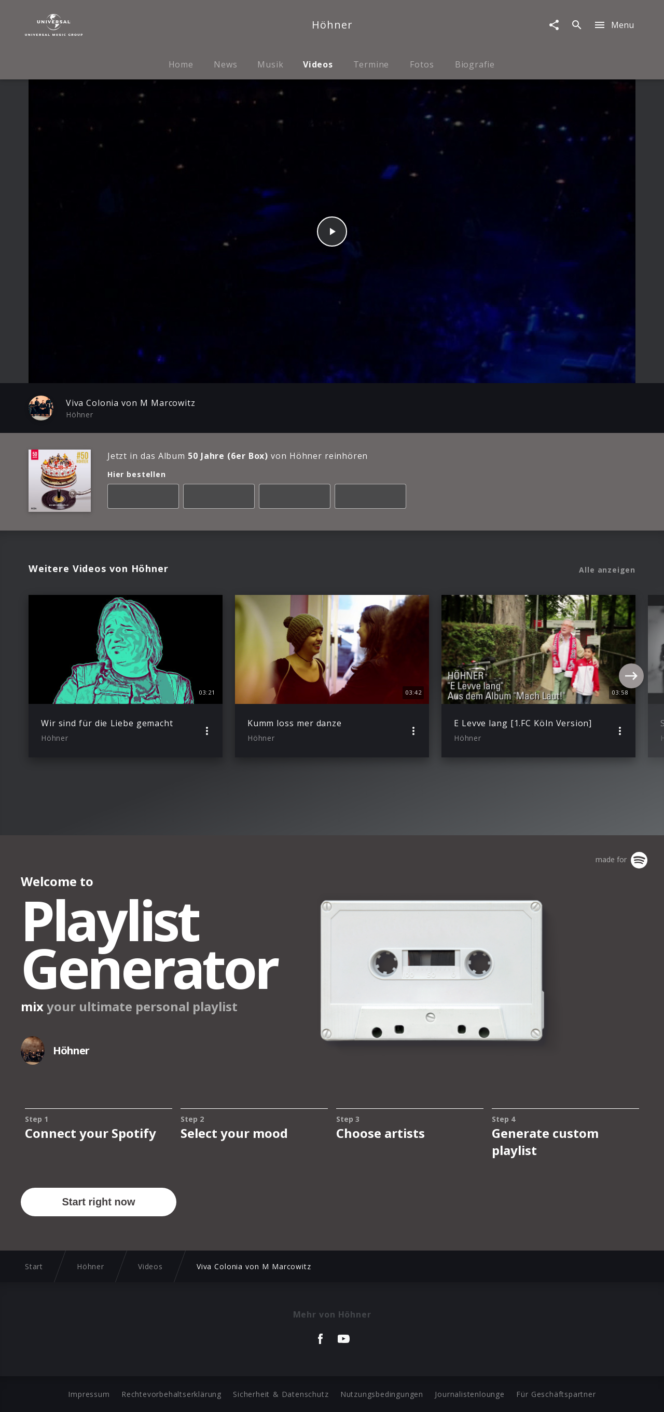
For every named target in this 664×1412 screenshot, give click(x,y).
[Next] (631, 675)
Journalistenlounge (469, 1394)
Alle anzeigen (607, 570)
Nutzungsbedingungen (381, 1394)
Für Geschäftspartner (556, 1394)
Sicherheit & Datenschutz (280, 1394)
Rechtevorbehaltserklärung (171, 1394)
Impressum (88, 1394)
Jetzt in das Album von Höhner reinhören (237, 455)
